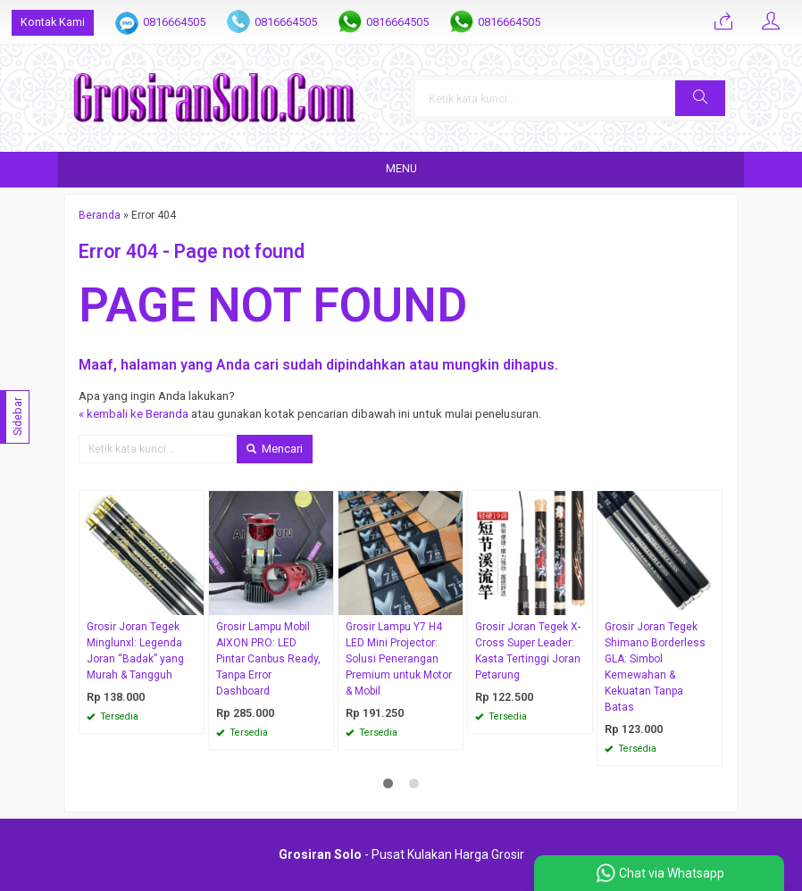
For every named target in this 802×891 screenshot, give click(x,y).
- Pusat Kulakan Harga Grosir (401, 854)
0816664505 (174, 22)
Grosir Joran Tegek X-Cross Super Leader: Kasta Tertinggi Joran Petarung (528, 650)
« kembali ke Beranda (133, 414)
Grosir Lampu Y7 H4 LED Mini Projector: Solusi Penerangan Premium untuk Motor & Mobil (399, 658)
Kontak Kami (53, 22)
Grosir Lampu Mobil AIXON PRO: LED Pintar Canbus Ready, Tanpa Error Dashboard (268, 658)
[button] (700, 98)
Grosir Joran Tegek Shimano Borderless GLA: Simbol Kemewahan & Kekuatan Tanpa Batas (655, 666)
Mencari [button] (274, 448)
